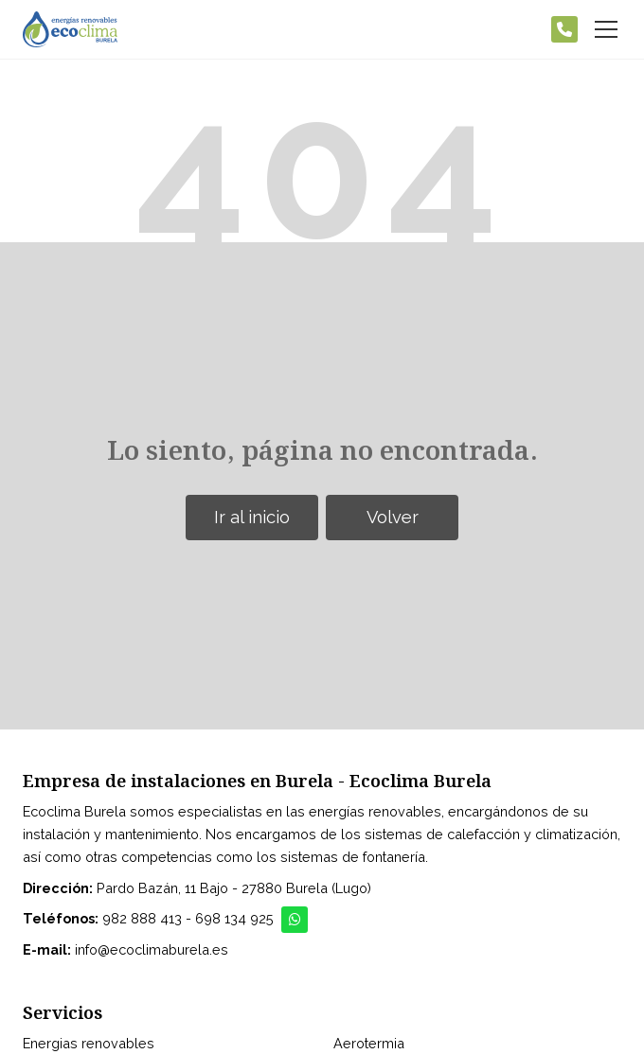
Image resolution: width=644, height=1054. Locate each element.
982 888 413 (142, 918)
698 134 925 (234, 918)
